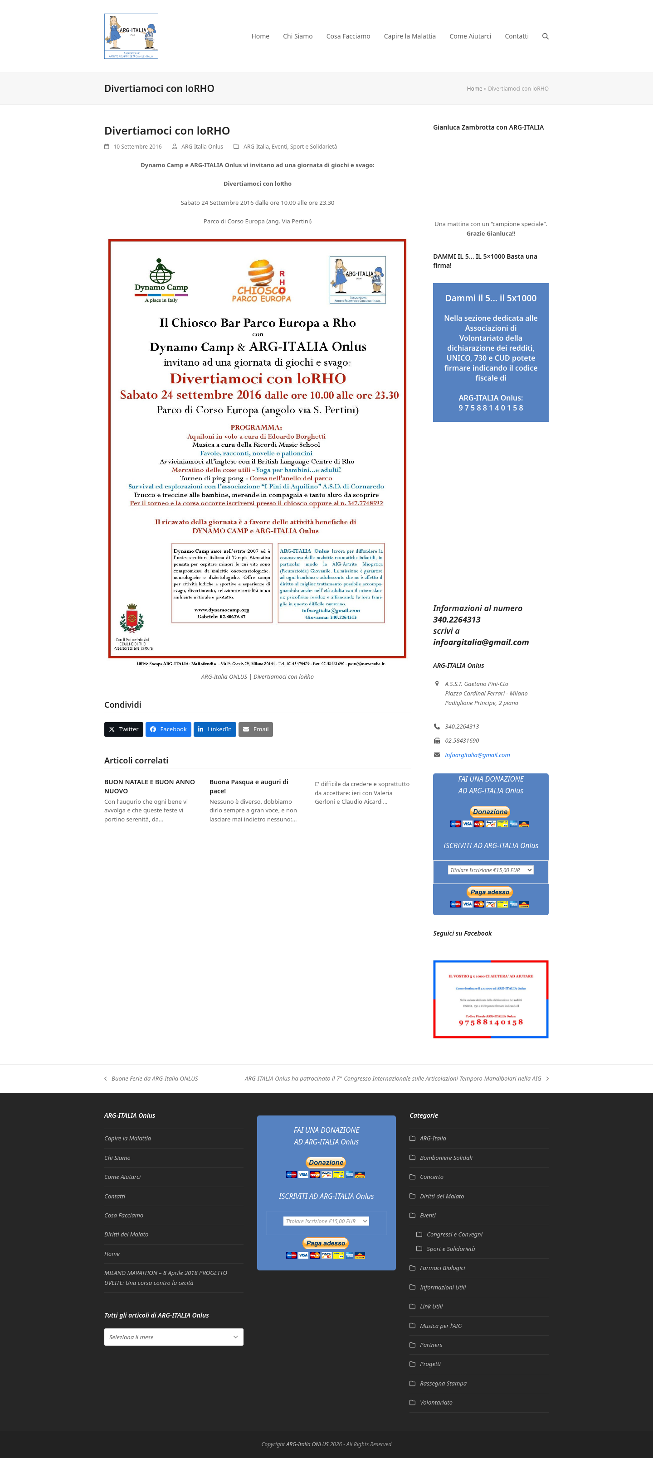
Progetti (430, 1364)
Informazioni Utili (443, 1287)
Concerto (431, 1177)
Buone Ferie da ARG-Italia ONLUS (151, 1078)
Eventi (279, 146)
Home (474, 88)
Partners (431, 1345)
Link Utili (431, 1306)
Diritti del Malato (126, 1234)
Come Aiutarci (122, 1177)
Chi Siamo (117, 1158)
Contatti (114, 1196)
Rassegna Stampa (443, 1383)
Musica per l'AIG (441, 1326)
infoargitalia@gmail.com (477, 755)
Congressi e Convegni (454, 1234)
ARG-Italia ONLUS (307, 1444)
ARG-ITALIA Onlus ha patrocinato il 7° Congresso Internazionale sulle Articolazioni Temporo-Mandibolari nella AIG (397, 1078)
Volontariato (436, 1402)
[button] (546, 36)
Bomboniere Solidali (446, 1158)
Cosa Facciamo (123, 1215)
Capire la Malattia (127, 1138)
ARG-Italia (256, 146)
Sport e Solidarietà (313, 146)
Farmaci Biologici (442, 1268)
